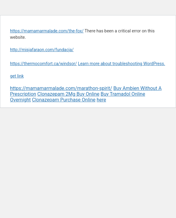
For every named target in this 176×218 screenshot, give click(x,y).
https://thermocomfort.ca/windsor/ (43, 63)
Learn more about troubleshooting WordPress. (121, 63)
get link (17, 76)
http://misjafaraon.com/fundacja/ (42, 49)
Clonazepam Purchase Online (63, 100)
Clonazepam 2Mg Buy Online (68, 94)
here (101, 100)
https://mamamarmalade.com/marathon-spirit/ (61, 88)
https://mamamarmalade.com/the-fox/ (47, 30)
